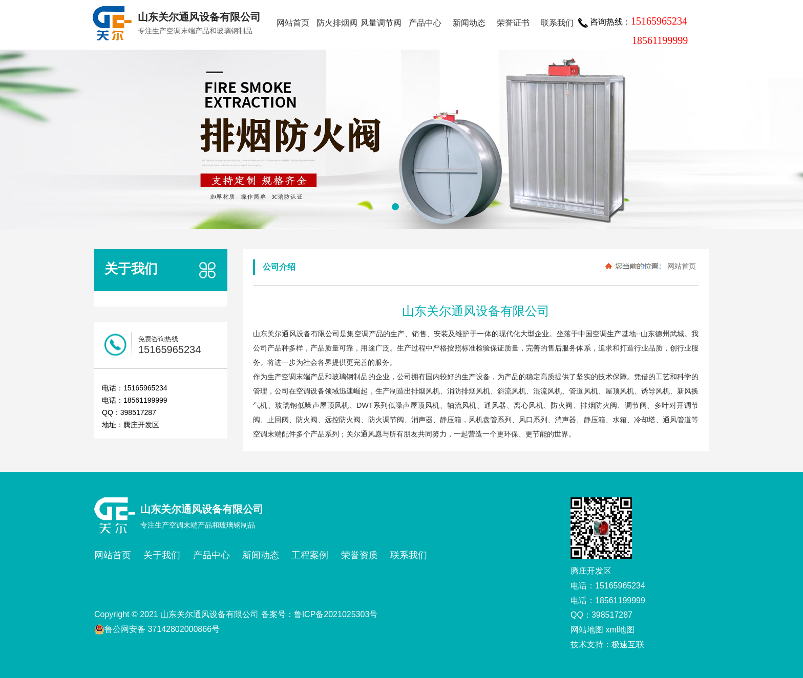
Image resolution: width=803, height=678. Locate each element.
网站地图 (586, 629)
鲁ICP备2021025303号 (336, 614)
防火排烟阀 (336, 22)
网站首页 (293, 22)
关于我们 (161, 555)
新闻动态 (469, 22)
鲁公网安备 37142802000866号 (157, 629)
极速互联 (627, 644)
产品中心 (425, 22)
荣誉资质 (359, 555)
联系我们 (557, 22)
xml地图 (620, 629)
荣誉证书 (513, 22)
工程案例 (309, 555)
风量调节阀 (381, 22)
